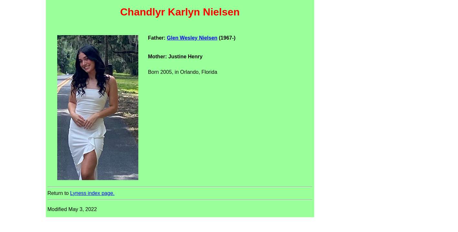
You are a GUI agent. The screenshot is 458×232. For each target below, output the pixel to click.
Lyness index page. (92, 193)
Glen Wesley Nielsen (192, 38)
